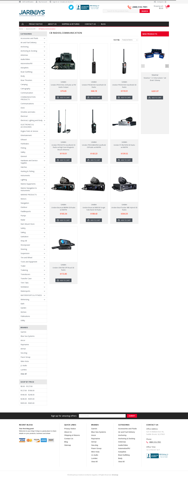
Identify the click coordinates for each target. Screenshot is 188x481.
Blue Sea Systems (28, 336)
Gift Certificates (27, 2)
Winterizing (25, 299)
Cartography (25, 88)
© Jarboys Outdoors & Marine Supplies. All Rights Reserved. (93, 475)
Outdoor (24, 207)
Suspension (25, 253)
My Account (43, 2)
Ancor (23, 340)
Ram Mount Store (28, 224)
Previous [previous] (143, 66)
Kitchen (23, 312)
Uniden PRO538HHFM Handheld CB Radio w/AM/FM (94, 146)
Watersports (25, 291)
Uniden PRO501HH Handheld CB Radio (124, 86)
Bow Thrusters (26, 80)
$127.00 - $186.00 (27, 390)
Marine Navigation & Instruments (29, 189)
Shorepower (25, 245)
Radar (23, 220)
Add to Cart (65, 97)
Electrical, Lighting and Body (31, 120)
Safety (23, 228)
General (24, 156)
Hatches (24, 167)
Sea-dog (24, 353)
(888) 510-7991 (139, 7)
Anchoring (24, 47)
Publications (25, 316)
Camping (24, 84)
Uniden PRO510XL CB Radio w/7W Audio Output (63, 86)
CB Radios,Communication (46, 29)
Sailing (23, 232)
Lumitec (24, 370)
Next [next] (167, 66)
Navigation (25, 203)
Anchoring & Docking (29, 51)
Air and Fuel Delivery (28, 42)
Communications (27, 103)
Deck (23, 108)
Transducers (25, 274)
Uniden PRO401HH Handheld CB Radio (94, 86)
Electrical (24, 116)
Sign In (55, 2)
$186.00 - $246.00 (27, 395)
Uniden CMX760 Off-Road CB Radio (63, 269)
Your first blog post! (26, 428)
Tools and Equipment (29, 262)
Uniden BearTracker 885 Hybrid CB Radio (124, 208)
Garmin (23, 332)
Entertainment (26, 135)
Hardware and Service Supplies (29, 161)
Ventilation (25, 287)
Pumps (23, 215)
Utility (23, 320)
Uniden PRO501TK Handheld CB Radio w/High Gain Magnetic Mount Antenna (63, 147)
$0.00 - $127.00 (26, 386)
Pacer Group (25, 357)
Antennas (24, 55)
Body (23, 76)
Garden (23, 308)
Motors (23, 199)
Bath (22, 303)
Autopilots (25, 67)
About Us (52, 24)
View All (24, 374)
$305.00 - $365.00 (27, 403)
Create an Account (66, 2)
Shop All (24, 241)
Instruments (25, 175)
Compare (160, 2)
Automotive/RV (31, 29)
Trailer (23, 266)
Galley (23, 152)
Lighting (24, 180)
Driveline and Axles (28, 112)
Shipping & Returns (70, 24)
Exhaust (24, 139)
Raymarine (25, 344)
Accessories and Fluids (29, 38)
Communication (27, 93)
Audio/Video (25, 59)
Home (21, 29)
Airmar (23, 349)
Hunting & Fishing (27, 171)
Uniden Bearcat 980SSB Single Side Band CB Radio (94, 208)
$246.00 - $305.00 (27, 399)
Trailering (24, 270)
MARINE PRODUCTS (29, 194)
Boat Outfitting (26, 72)
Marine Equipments (28, 184)
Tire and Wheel (26, 257)
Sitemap (67, 445)
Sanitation (24, 236)
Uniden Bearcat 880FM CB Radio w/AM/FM (63, 208)
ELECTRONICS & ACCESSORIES (27, 125)
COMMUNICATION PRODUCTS (28, 98)
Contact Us (90, 24)
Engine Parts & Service (29, 131)
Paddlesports (26, 211)
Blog (103, 24)
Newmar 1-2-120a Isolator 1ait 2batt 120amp (155, 79)
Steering (24, 249)
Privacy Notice (36, 24)
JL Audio (24, 365)
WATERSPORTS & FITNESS (31, 295)
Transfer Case (26, 278)
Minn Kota (25, 361)
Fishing (23, 148)
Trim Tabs (25, 283)
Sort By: (117, 40)
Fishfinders (25, 144)
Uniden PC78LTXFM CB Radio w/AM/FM (124, 146)
